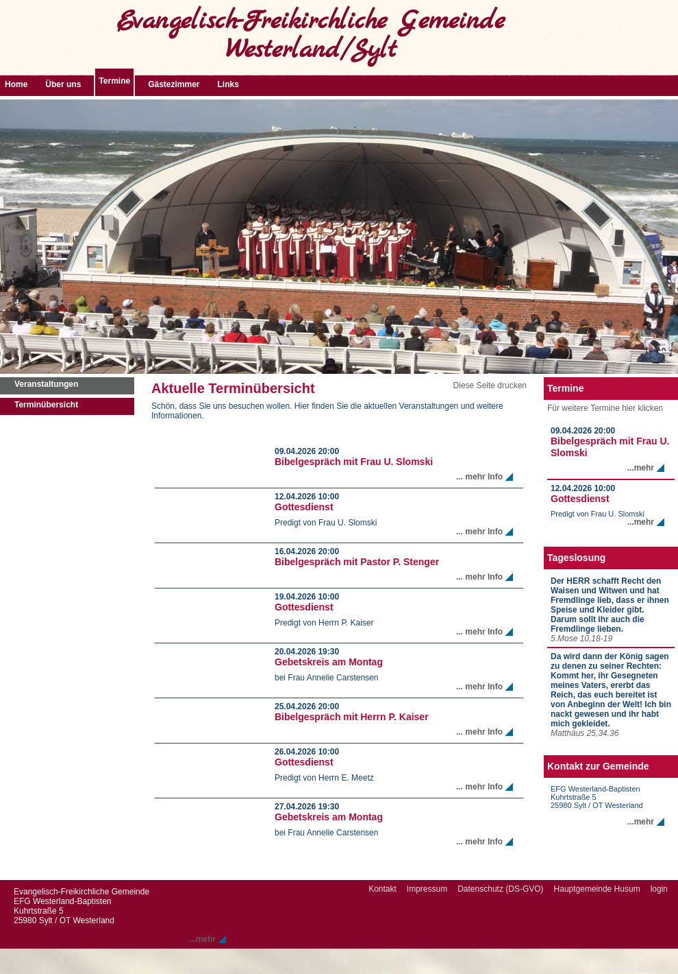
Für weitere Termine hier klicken (605, 408)
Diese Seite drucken (490, 385)
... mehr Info (479, 477)
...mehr (640, 468)
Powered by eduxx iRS (633, 969)
